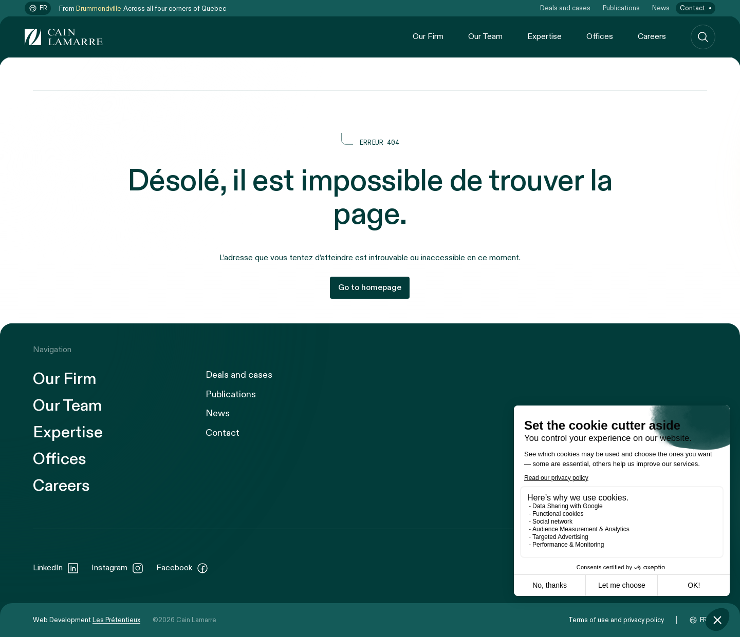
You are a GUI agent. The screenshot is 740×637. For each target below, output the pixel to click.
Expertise (544, 36)
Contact (692, 8)
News (661, 8)
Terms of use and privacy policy (616, 620)
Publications (621, 8)
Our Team (485, 36)
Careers (652, 36)
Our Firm (428, 36)
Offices (599, 36)
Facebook (182, 568)
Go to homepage (369, 287)
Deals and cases (565, 8)
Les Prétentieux (116, 620)
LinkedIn (56, 568)
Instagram (117, 568)
